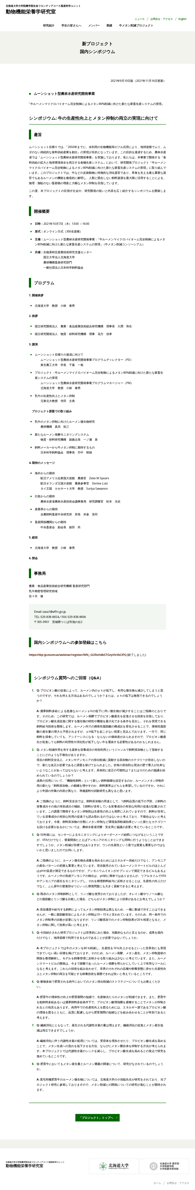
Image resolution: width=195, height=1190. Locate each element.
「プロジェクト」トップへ (96, 1118)
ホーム (157, 1183)
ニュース (140, 19)
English (182, 19)
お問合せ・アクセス (161, 19)
